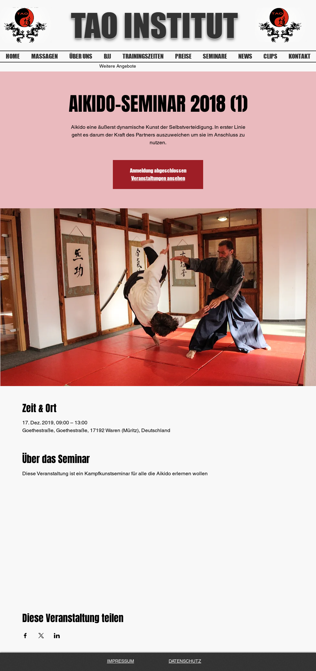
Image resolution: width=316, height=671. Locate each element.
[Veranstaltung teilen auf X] (41, 635)
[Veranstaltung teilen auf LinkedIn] (57, 635)
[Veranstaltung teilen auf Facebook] (25, 635)
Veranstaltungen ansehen (158, 178)
